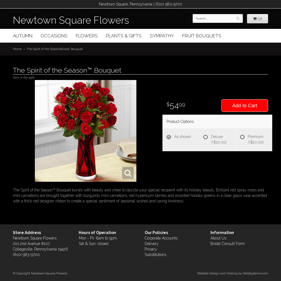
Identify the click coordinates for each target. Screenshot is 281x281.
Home (17, 49)
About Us (218, 238)
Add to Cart (244, 105)
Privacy (151, 249)
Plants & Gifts (124, 35)
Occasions (54, 35)
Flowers (87, 35)
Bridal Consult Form (227, 243)
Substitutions (155, 254)
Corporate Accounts (161, 238)
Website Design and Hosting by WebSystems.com (232, 273)
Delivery (152, 243)
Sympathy (162, 35)
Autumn (22, 35)
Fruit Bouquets (201, 35)
